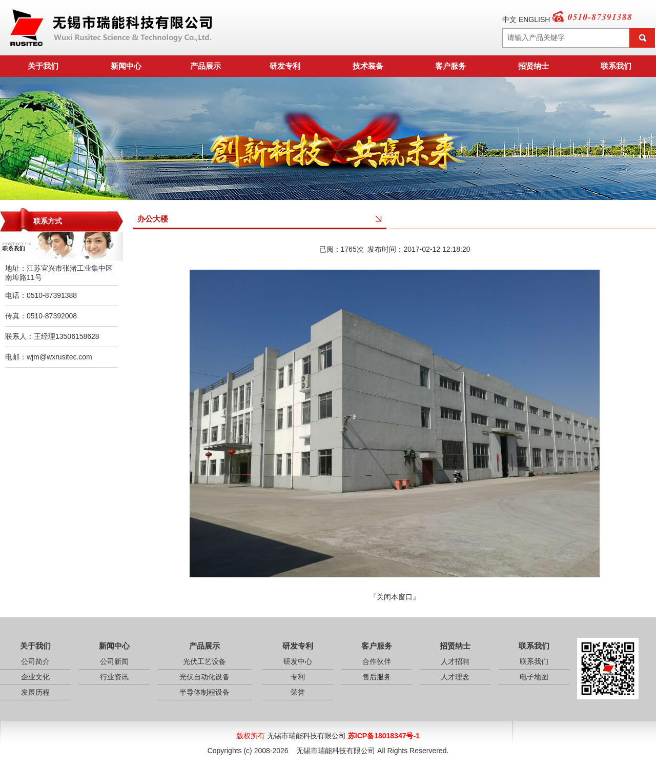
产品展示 (205, 66)
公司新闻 (114, 661)
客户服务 (450, 66)
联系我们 (616, 66)
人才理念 (455, 677)
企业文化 (35, 677)
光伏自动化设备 (204, 677)
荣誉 (298, 692)
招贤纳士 (533, 66)
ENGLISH (534, 19)
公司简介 (35, 661)
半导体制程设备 (204, 692)
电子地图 (534, 677)
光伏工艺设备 (204, 661)
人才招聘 (455, 661)
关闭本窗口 (395, 597)
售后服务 (376, 677)
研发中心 (297, 661)
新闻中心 (126, 66)
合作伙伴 (376, 661)
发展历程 (35, 692)
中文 (509, 19)
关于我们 (43, 66)
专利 (298, 677)
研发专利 (285, 66)
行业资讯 (114, 677)
